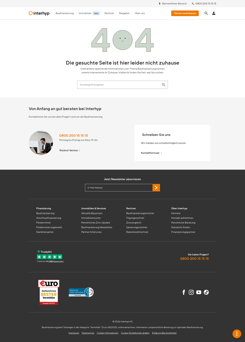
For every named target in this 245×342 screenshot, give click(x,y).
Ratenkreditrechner (137, 232)
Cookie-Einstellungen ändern (135, 333)
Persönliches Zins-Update (95, 222)
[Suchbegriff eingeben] (119, 85)
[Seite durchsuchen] (206, 13)
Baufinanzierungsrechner (140, 213)
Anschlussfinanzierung (48, 218)
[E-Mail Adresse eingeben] (122, 187)
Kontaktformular (151, 153)
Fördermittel (43, 222)
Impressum (73, 333)
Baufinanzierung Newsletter (96, 227)
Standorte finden (180, 227)
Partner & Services (91, 232)
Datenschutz (88, 333)
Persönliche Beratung (183, 222)
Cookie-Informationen (107, 333)
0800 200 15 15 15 (73, 135)
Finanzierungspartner (183, 232)
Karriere (175, 213)
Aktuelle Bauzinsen (91, 213)
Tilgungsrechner (135, 218)
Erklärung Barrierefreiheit (164, 333)
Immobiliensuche (91, 218)
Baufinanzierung (45, 213)
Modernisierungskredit (49, 227)
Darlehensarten (45, 232)
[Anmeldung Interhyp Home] (213, 13)
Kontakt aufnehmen (182, 218)
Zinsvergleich (133, 222)
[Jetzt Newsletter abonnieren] (156, 187)
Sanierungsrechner (136, 227)
